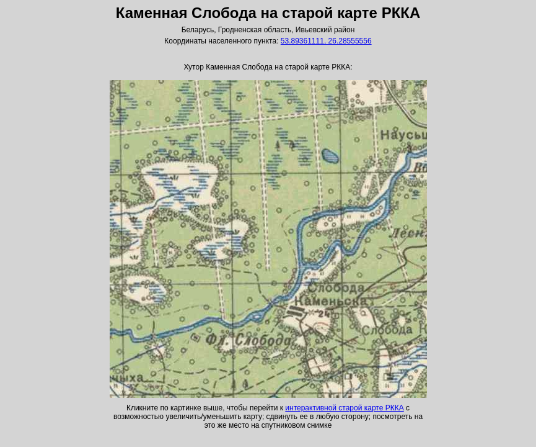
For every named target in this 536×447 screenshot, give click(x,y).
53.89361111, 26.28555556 (326, 41)
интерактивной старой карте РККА (344, 408)
